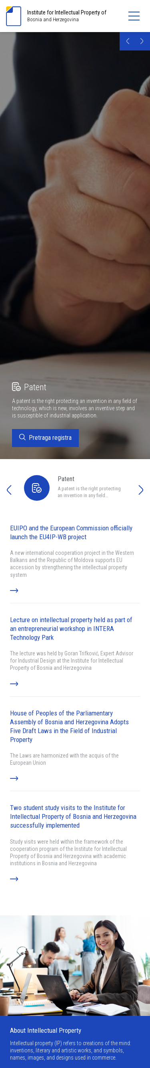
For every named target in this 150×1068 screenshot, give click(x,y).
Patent (29, 387)
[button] (128, 42)
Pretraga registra (45, 438)
